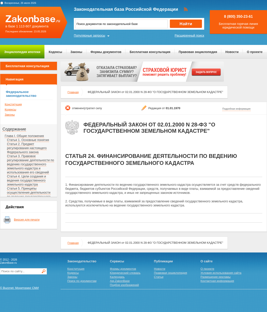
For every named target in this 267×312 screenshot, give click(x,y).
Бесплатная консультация (150, 52)
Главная (73, 92)
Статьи (158, 277)
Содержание (14, 129)
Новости (232, 52)
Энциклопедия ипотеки (22, 52)
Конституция (13, 104)
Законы (76, 52)
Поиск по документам (81, 281)
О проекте (255, 52)
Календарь (117, 277)
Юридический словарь (125, 272)
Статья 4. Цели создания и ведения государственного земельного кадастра (26, 180)
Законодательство (81, 261)
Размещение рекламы (216, 277)
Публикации (163, 261)
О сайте (207, 261)
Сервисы (117, 261)
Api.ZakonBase (120, 281)
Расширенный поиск (189, 35)
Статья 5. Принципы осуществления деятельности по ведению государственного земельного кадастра (28, 194)
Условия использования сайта (221, 272)
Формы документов (105, 52)
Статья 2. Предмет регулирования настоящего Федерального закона (27, 148)
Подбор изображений (124, 285)
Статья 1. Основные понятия (28, 140)
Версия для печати (26, 219)
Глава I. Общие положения (24, 136)
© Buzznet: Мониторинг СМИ (19, 288)
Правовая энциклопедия (198, 52)
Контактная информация (217, 281)
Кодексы (55, 52)
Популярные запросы (89, 35)
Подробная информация (236, 108)
